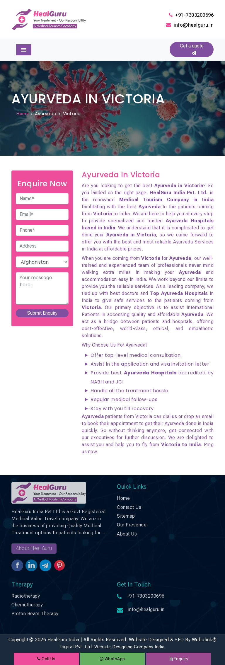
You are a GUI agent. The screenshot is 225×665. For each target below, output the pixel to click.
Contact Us (129, 507)
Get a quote (192, 49)
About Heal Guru (34, 548)
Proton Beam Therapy (35, 613)
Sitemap (126, 516)
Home (22, 113)
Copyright (18, 639)
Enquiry (178, 659)
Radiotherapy (25, 596)
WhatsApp (112, 659)
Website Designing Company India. (130, 646)
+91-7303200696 (194, 15)
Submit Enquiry (42, 313)
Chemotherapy (27, 605)
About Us (127, 534)
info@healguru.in (194, 25)
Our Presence (131, 525)
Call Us (46, 659)
